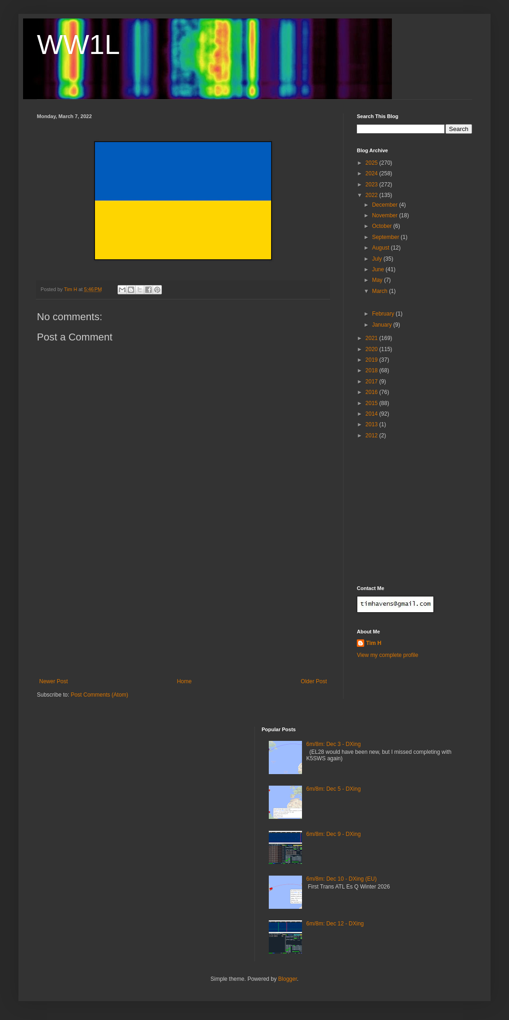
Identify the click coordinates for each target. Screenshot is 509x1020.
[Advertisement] (183, 609)
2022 (372, 195)
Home (184, 681)
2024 (372, 173)
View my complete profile (387, 655)
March (380, 291)
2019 (372, 360)
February (384, 313)
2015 (372, 403)
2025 (372, 163)
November (385, 215)
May (378, 280)
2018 (372, 370)
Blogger (287, 979)
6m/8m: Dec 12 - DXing (335, 923)
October (382, 226)
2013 (372, 424)
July (378, 259)
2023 (372, 184)
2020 (372, 349)
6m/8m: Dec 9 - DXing (333, 834)
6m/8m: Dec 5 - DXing (333, 789)
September (386, 237)
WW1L (78, 44)
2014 (372, 414)
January (382, 325)
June (378, 269)
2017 (372, 381)
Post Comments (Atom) (99, 695)
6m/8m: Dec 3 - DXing (333, 744)
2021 (372, 338)
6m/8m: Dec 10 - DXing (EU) (341, 879)
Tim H (373, 643)
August (381, 248)
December (385, 205)
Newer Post (53, 681)
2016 (372, 392)
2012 (372, 435)
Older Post (314, 681)
